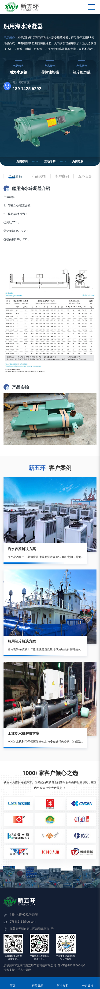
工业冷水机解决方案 (23, 733)
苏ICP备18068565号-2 (71, 965)
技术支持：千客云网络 (18, 970)
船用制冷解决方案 (22, 641)
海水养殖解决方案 (22, 549)
